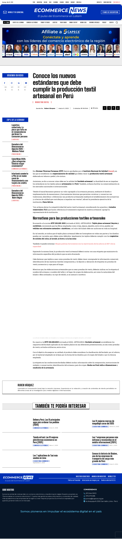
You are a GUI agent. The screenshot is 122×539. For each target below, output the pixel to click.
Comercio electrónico (19, 169)
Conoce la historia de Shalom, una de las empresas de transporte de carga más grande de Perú (105, 458)
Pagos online (16, 154)
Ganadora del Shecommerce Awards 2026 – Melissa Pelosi (18, 148)
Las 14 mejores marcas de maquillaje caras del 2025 (103, 422)
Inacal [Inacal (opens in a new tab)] (111, 171)
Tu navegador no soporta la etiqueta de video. (61, 43)
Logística (15, 139)
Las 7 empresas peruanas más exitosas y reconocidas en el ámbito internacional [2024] (105, 440)
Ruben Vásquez (49, 108)
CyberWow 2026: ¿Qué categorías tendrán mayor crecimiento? (19, 162)
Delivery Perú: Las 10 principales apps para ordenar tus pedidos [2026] (46, 423)
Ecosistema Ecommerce (100, 427)
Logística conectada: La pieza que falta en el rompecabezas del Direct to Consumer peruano (19, 131)
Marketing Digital (42, 102)
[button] (116, 22)
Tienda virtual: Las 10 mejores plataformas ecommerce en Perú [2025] (45, 440)
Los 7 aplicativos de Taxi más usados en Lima (45, 457)
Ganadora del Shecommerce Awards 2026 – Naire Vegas (18, 194)
